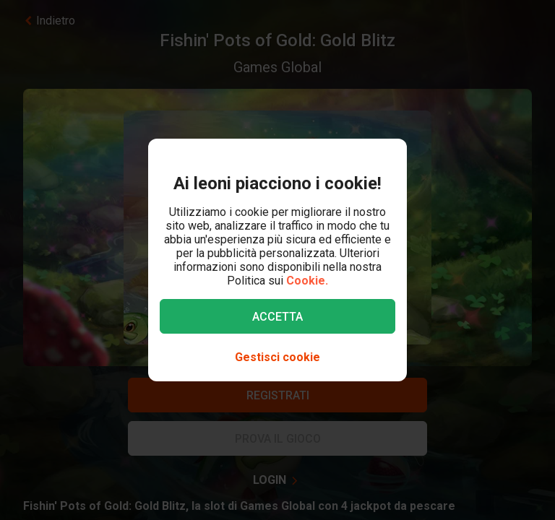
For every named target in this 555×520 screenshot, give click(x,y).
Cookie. (307, 280)
